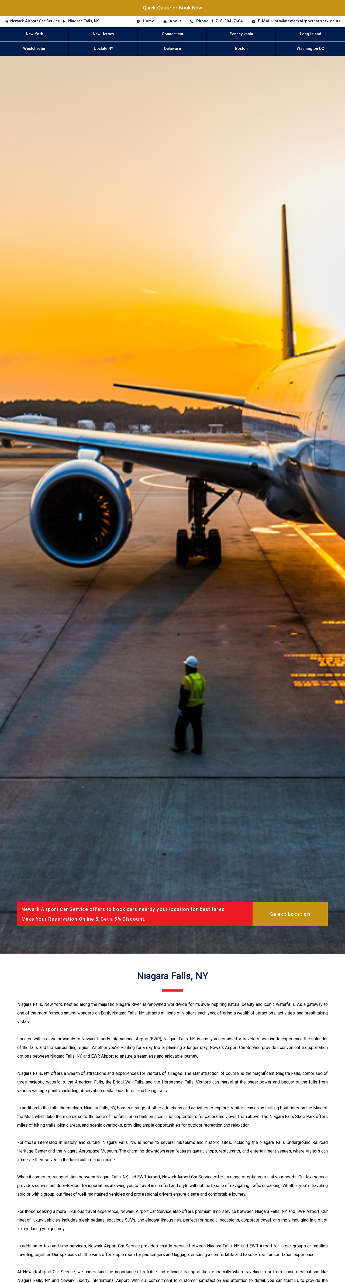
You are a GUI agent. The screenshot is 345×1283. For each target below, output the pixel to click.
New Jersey (103, 34)
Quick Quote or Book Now (172, 8)
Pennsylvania (241, 34)
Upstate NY (103, 48)
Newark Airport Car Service (35, 21)
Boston (241, 48)
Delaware (172, 48)
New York (34, 34)
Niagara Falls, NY (83, 21)
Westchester (34, 48)
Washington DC (310, 48)
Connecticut (172, 34)
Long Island (310, 34)
